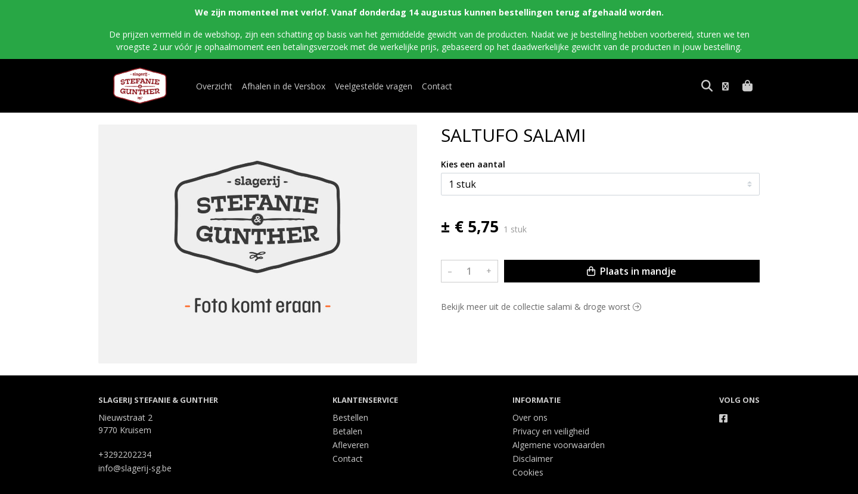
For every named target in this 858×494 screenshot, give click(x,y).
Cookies (527, 472)
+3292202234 (124, 454)
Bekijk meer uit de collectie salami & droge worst (541, 306)
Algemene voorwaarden (558, 444)
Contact (437, 86)
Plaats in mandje (631, 271)
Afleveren (350, 444)
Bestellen (350, 417)
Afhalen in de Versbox (283, 86)
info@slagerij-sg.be (135, 468)
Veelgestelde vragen (373, 86)
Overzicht (214, 86)
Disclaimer (532, 458)
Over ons (530, 417)
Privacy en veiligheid (550, 431)
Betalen (347, 431)
